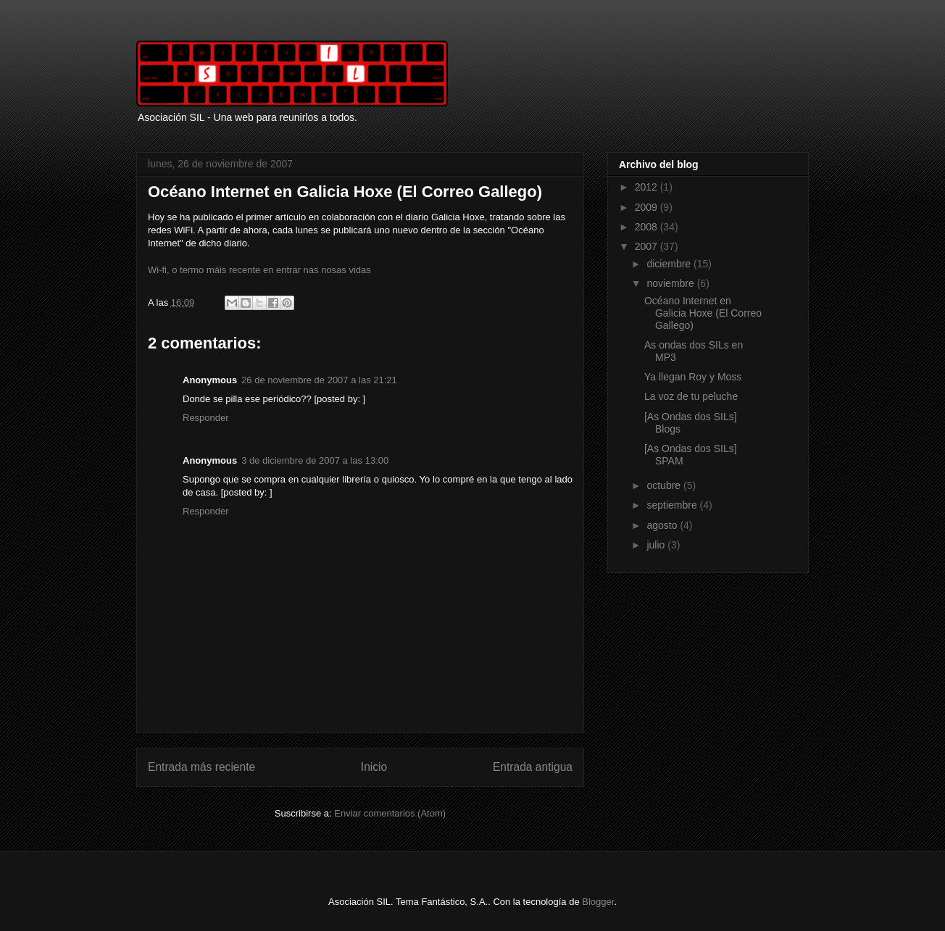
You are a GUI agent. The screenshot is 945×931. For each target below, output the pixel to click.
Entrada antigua (533, 767)
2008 (647, 227)
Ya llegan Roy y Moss (692, 377)
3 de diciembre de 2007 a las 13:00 (314, 460)
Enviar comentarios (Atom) (390, 813)
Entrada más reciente (201, 767)
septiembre (672, 505)
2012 (647, 187)
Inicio (374, 767)
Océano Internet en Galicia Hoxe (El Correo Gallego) (703, 313)
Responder (206, 417)
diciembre (670, 264)
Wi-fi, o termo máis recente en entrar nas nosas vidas (259, 269)
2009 (647, 207)
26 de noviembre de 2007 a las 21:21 (319, 380)
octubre (664, 485)
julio (656, 545)
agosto (663, 525)
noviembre (671, 283)
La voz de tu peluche (691, 396)
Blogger (598, 901)
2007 (647, 246)
